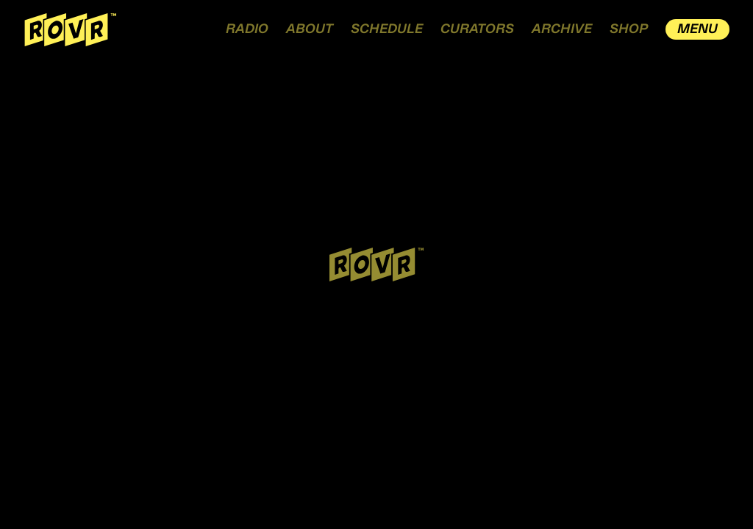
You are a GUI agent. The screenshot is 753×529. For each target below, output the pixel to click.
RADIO (247, 29)
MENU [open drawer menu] (697, 29)
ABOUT (309, 29)
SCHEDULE (387, 29)
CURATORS (477, 29)
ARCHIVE (562, 29)
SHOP (629, 29)
